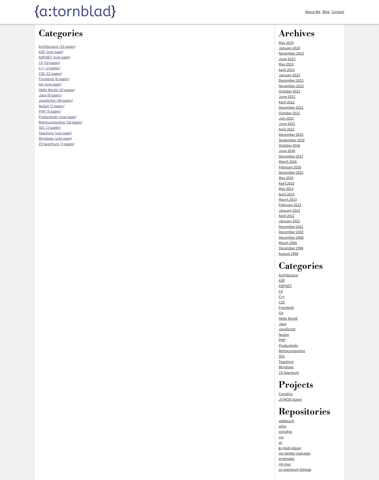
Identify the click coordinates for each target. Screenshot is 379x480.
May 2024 (286, 42)
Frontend (286, 307)
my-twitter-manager (295, 453)
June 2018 (287, 150)
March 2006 (288, 242)
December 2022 (291, 80)
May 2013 (286, 188)
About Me (313, 11)
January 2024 (289, 48)
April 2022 (287, 102)
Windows (286, 367)
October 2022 (289, 91)
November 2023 (291, 53)
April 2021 (286, 129)
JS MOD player (290, 399)
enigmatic (287, 458)
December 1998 (291, 248)
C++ (282, 296)
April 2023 (287, 69)
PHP (282, 339)
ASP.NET (285, 285)
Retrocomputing (292, 350)
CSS (282, 302)
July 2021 (286, 118)
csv (281, 437)
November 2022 (291, 85)
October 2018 (289, 145)
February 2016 (290, 167)
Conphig (285, 393)
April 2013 (286, 194)
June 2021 (287, 123)
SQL (282, 356)
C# (281, 291)
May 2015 (286, 177)
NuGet (284, 334)
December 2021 (291, 107)
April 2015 (286, 183)
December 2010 (291, 231)
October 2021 (289, 113)
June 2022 (287, 96)
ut (280, 442)
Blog (326, 11)
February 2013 (290, 204)
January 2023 (289, 75)
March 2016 (288, 161)
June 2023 (287, 58)
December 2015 (291, 172)
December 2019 (291, 134)
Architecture (288, 275)
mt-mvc (285, 464)
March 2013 (288, 199)
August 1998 (288, 253)
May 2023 (286, 64)
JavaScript (287, 329)
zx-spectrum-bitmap (295, 469)
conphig (285, 431)
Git (281, 312)
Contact (338, 11)
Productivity (288, 345)
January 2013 (289, 210)
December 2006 (291, 237)
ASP (282, 280)
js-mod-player (290, 448)
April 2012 (286, 215)
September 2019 (292, 140)
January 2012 (289, 221)
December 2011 (291, 226)
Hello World (288, 318)
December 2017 (291, 156)
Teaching (286, 361)
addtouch (286, 420)
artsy (282, 426)
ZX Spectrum (289, 372)
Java (282, 323)
